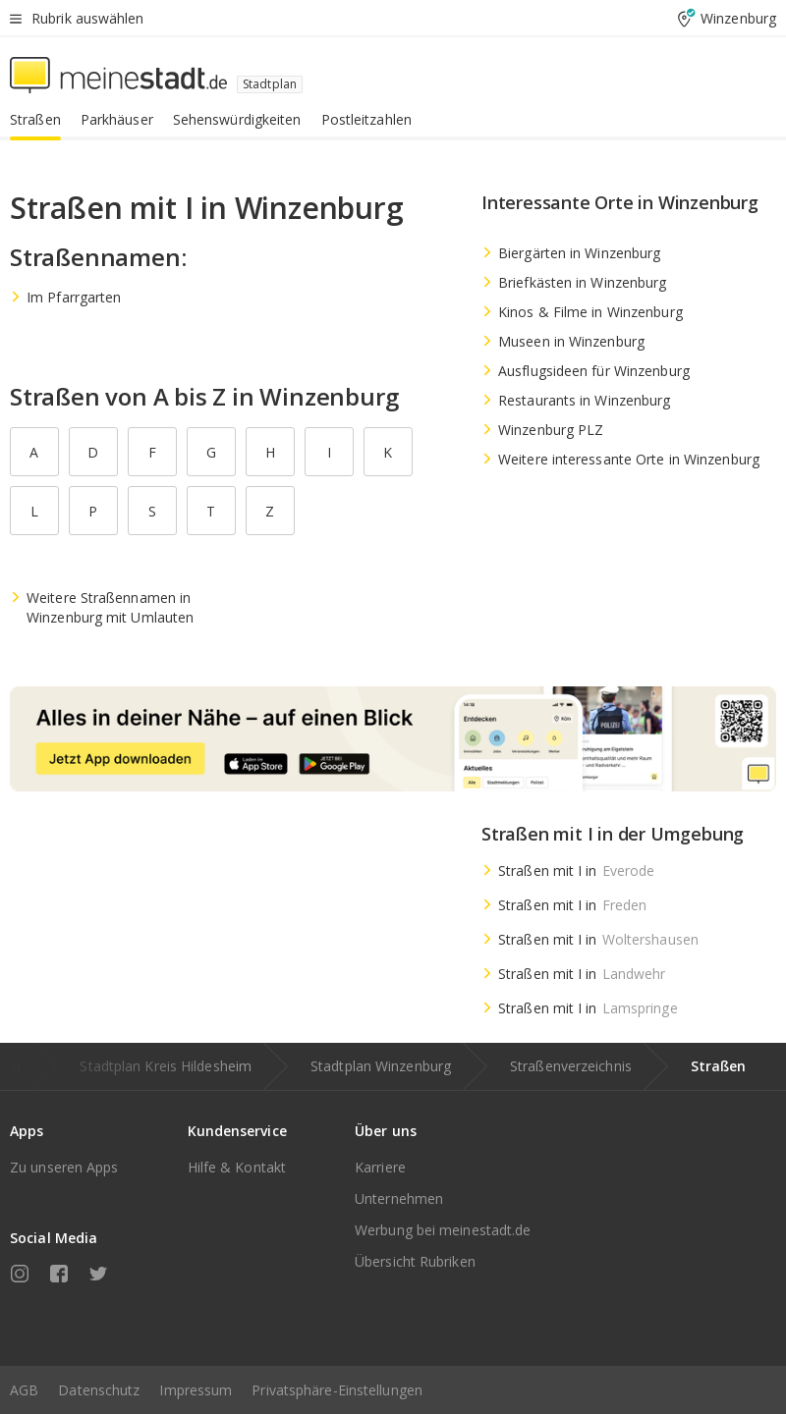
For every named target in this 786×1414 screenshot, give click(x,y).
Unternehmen (399, 1198)
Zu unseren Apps (64, 1167)
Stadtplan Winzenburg (380, 1066)
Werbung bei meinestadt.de (443, 1230)
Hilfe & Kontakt (237, 1167)
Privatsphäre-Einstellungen (337, 1390)
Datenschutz (99, 1390)
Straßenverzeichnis (571, 1066)
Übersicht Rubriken (415, 1261)
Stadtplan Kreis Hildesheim (166, 1066)
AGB (24, 1390)
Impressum (195, 1390)
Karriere (380, 1167)
